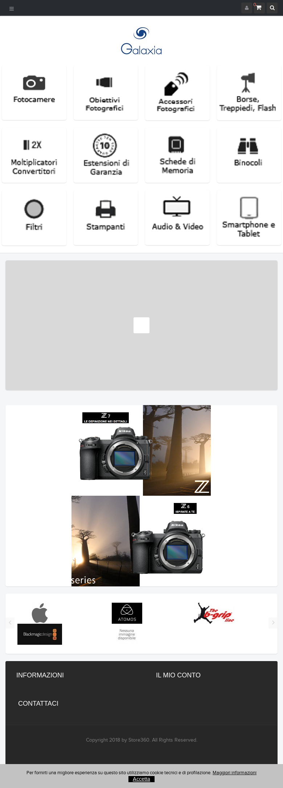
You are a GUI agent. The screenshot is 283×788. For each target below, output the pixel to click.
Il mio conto (178, 675)
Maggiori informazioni (235, 773)
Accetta (141, 779)
